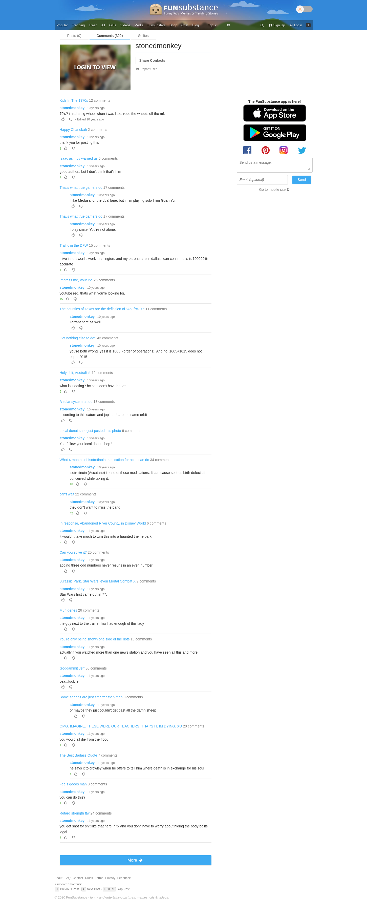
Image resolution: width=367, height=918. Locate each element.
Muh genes (68, 610)
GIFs (112, 25)
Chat (184, 25)
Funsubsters (156, 25)
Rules (89, 878)
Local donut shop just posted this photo (90, 431)
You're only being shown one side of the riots (95, 639)
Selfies (143, 36)
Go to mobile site (272, 189)
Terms (99, 878)
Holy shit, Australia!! (75, 373)
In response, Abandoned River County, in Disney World (103, 523)
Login (295, 25)
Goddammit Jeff (72, 668)
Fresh (93, 25)
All (103, 25)
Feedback (124, 878)
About (58, 878)
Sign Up (276, 25)
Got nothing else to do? (78, 338)
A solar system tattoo (76, 402)
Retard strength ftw (75, 813)
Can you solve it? (73, 552)
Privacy (110, 878)
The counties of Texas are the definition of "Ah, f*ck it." (102, 309)
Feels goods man (73, 784)
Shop (173, 25)
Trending (78, 25)
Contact (78, 878)
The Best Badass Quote (78, 755)
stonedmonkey (72, 108)
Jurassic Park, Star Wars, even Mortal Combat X (98, 581)
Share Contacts (152, 60)
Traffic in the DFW (74, 245)
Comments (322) (110, 36)
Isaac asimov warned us (79, 158)
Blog (195, 25)
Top (212, 25)
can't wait (67, 494)
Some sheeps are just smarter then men (91, 697)
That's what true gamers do (81, 187)
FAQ (67, 878)
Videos (125, 25)
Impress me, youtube (76, 280)
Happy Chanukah (73, 130)
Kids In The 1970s (74, 100)
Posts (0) (74, 36)
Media (139, 25)
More (135, 860)
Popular (62, 25)
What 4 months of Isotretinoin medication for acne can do (104, 460)
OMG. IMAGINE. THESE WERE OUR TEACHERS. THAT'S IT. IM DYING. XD (121, 726)
